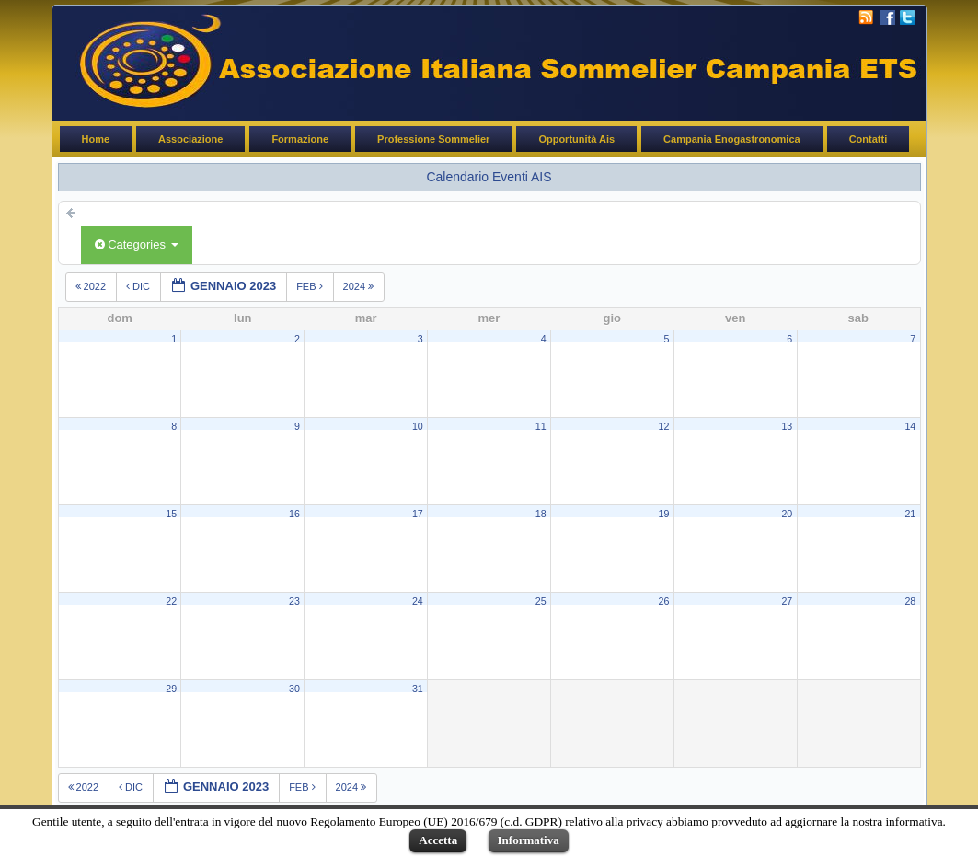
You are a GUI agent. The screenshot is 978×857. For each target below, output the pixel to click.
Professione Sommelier (433, 139)
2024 (360, 286)
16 (294, 513)
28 (909, 601)
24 (417, 601)
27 (786, 601)
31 (417, 688)
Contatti (868, 139)
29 (171, 688)
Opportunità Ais (576, 139)
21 (909, 513)
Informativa (528, 840)
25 (541, 601)
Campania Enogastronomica (731, 139)
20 (786, 513)
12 (664, 426)
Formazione (299, 139)
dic (139, 286)
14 (909, 426)
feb (311, 286)
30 (294, 688)
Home (96, 139)
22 (171, 601)
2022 (92, 286)
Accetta (438, 840)
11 (541, 426)
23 (294, 601)
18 (541, 513)
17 (417, 513)
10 (417, 426)
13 (786, 426)
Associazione (190, 139)
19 (664, 513)
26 (664, 601)
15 (171, 513)
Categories (136, 244)
